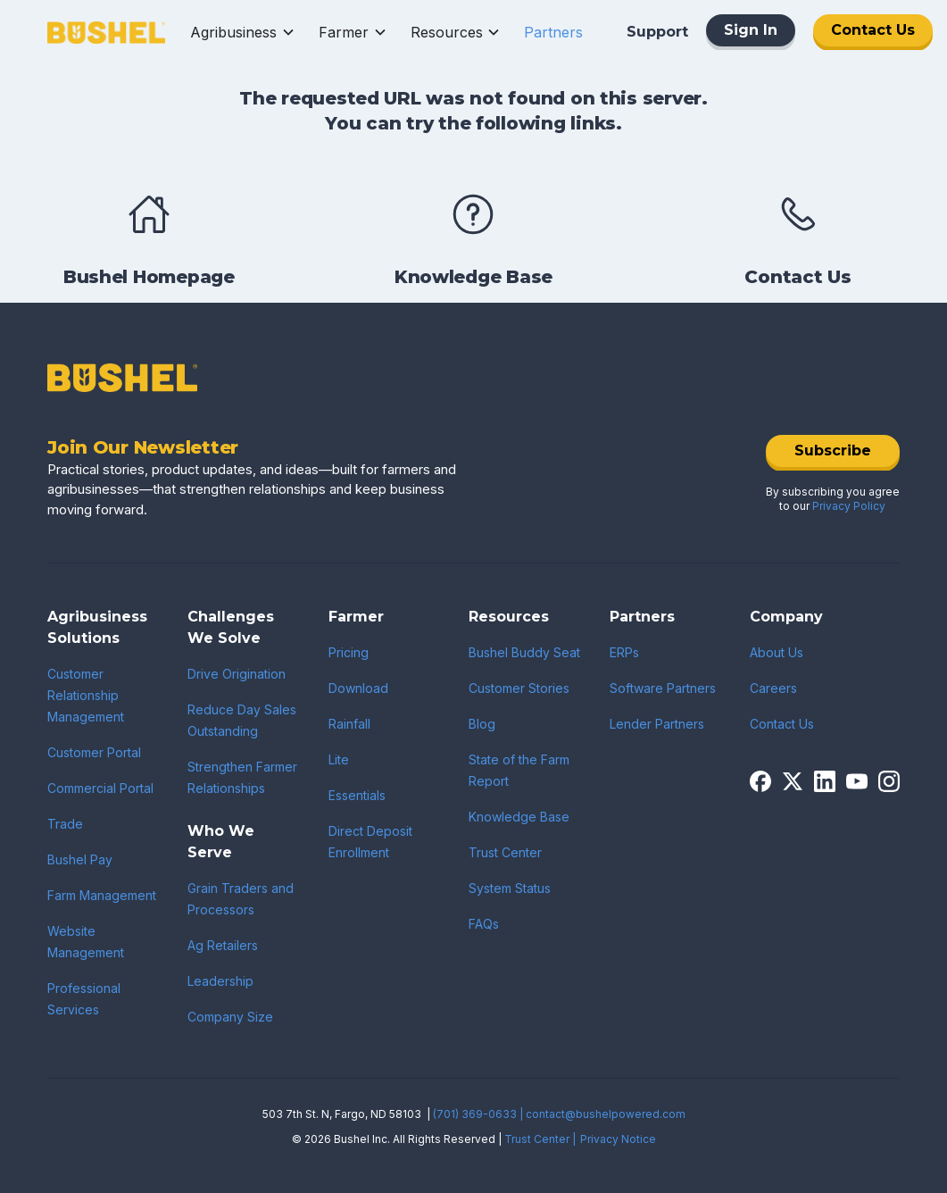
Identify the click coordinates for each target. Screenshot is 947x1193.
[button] (243, 32)
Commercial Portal (100, 788)
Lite (338, 759)
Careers (773, 688)
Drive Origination (236, 673)
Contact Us (873, 29)
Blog (482, 723)
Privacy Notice (618, 1139)
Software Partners (663, 688)
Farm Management (101, 895)
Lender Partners (657, 723)
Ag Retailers (222, 945)
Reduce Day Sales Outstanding (241, 720)
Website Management (85, 941)
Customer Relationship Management (85, 695)
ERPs (624, 652)
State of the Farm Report (519, 770)
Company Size (230, 1016)
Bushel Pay (79, 859)
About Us (776, 652)
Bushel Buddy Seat (524, 652)
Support (657, 31)
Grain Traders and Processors (240, 898)
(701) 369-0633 (474, 1114)
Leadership (220, 981)
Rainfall (349, 723)
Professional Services (83, 998)
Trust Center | (540, 1139)
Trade (65, 823)
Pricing (348, 652)
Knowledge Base (519, 816)
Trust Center (505, 852)
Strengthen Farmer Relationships (242, 777)
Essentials (357, 795)
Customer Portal (94, 752)
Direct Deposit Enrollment (370, 841)
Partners (553, 32)
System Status (510, 888)
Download (358, 688)
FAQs (484, 923)
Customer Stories (519, 688)
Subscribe (832, 450)
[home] (106, 32)
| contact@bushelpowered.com (602, 1114)
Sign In (750, 29)
